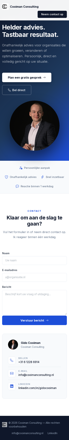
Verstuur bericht (34, 320)
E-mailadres (9, 270)
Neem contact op (52, 14)
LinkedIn (52, 433)
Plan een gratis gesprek (27, 77)
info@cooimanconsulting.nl (27, 433)
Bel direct (16, 90)
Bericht (6, 286)
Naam (5, 253)
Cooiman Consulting (20, 6)
